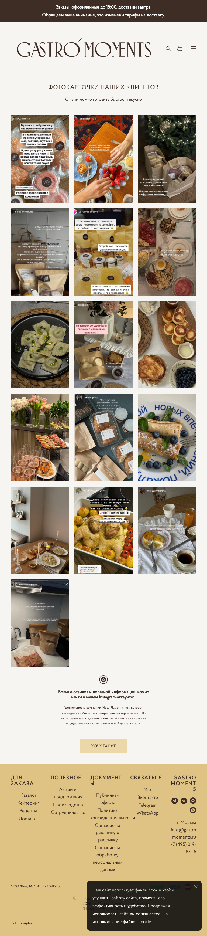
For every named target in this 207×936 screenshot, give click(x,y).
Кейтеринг (28, 803)
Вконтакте (147, 797)
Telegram (148, 805)
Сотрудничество (68, 812)
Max (147, 789)
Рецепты (28, 811)
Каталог (28, 795)
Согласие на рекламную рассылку (107, 832)
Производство (68, 805)
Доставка (28, 819)
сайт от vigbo (21, 923)
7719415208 (52, 886)
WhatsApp (147, 813)
